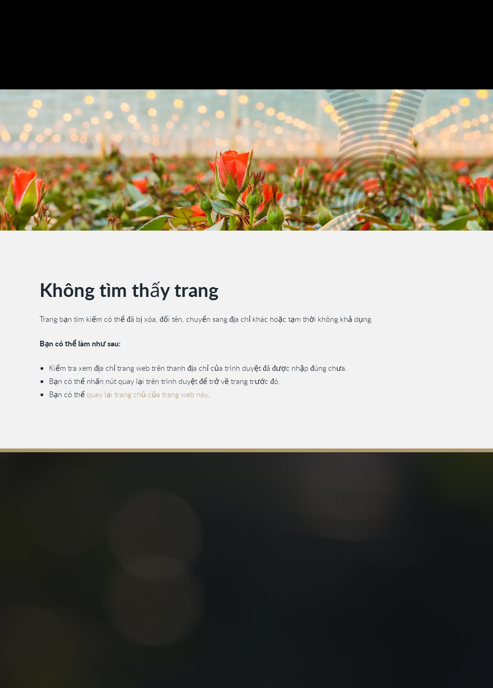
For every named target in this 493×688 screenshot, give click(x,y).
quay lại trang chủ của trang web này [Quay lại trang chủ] (147, 395)
